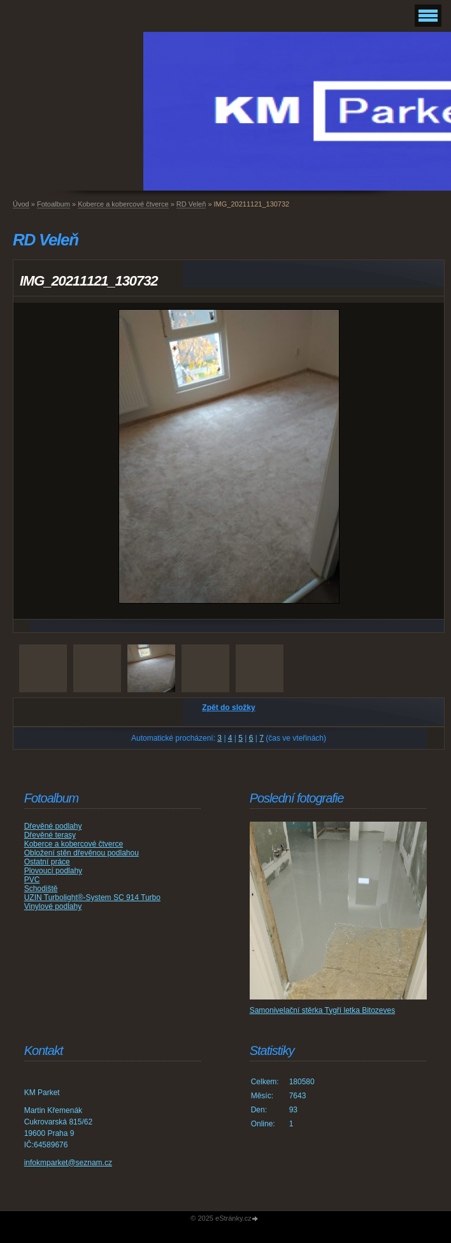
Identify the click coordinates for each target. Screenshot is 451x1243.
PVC (32, 879)
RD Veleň (191, 204)
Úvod (21, 204)
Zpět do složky (228, 707)
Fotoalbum (53, 204)
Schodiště (41, 888)
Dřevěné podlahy (53, 826)
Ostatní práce (47, 861)
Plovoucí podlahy (53, 870)
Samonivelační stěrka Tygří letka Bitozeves (323, 1010)
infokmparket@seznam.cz (68, 1162)
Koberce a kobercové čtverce (123, 204)
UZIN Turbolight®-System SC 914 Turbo (92, 897)
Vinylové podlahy (53, 906)
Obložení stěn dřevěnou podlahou (81, 852)
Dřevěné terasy (50, 835)
